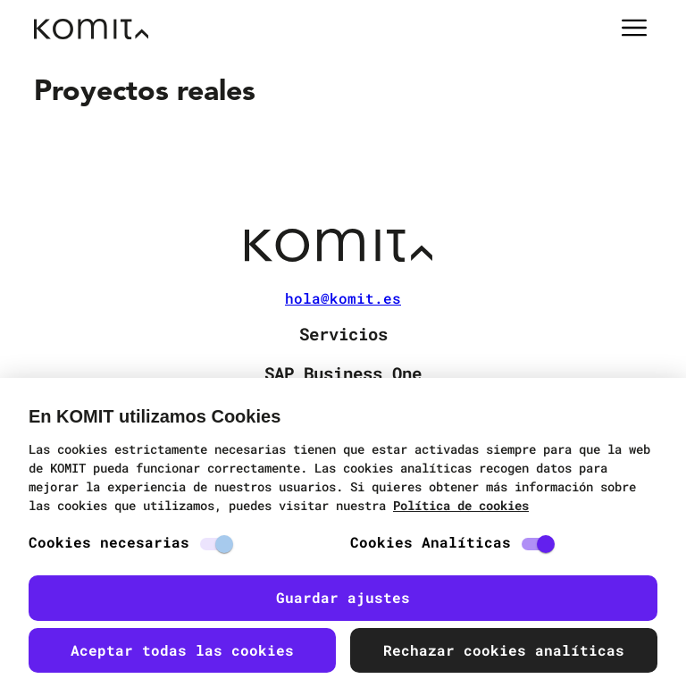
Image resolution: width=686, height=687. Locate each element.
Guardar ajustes (343, 597)
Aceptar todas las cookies (182, 650)
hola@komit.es (343, 298)
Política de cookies (461, 505)
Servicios (343, 334)
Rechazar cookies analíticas (503, 650)
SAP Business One (343, 373)
